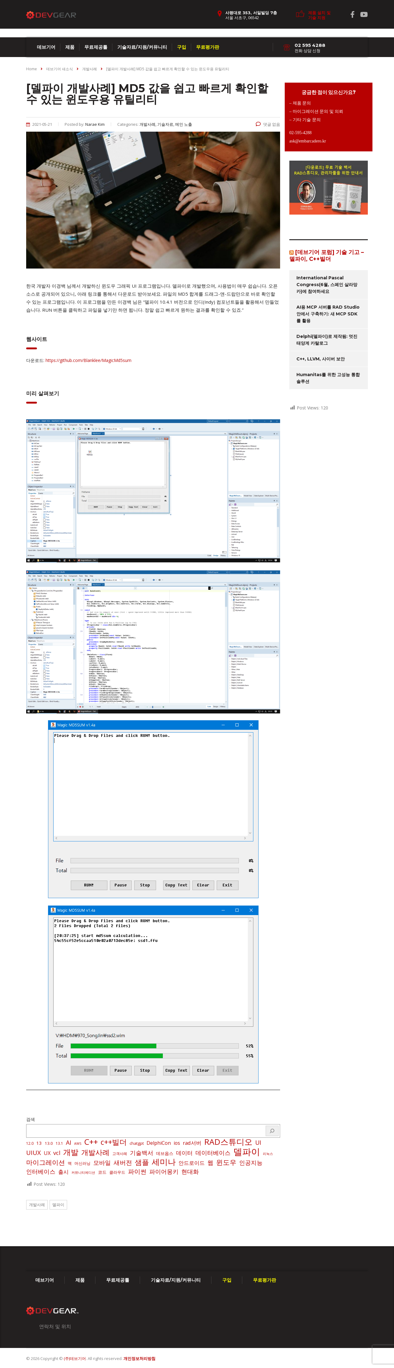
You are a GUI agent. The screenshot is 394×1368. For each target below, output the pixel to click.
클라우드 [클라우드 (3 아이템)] (117, 1172)
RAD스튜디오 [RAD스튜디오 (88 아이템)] (228, 1142)
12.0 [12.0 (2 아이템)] (30, 1143)
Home (31, 69)
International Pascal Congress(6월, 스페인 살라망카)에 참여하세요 (326, 284)
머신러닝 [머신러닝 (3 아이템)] (82, 1163)
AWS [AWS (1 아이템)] (77, 1143)
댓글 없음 (268, 124)
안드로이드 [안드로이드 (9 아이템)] (192, 1162)
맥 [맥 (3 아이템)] (70, 1163)
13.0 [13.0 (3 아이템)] (49, 1143)
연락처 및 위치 (55, 1326)
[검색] (272, 1131)
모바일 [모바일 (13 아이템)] (102, 1162)
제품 (69, 47)
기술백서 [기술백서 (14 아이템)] (141, 1153)
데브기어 (46, 47)
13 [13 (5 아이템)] (39, 1143)
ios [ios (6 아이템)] (177, 1143)
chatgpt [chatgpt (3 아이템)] (137, 1143)
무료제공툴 (95, 47)
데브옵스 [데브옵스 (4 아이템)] (164, 1153)
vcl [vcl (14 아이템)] (56, 1153)
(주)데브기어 (75, 1358)
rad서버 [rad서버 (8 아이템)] (192, 1142)
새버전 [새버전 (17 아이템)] (123, 1163)
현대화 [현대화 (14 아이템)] (190, 1172)
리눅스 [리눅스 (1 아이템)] (268, 1154)
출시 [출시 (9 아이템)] (63, 1171)
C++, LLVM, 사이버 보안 (320, 359)
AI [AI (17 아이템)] (68, 1143)
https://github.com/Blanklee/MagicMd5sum (88, 360)
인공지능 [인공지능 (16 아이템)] (251, 1163)
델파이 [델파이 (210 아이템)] (246, 1152)
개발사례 (37, 1204)
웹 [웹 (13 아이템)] (210, 1162)
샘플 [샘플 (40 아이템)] (142, 1162)
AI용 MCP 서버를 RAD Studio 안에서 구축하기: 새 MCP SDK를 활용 (328, 313)
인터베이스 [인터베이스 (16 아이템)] (40, 1172)
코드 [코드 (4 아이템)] (102, 1172)
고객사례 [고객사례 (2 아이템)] (119, 1153)
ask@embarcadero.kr (307, 141)
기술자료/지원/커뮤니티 (142, 47)
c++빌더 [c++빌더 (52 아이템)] (114, 1142)
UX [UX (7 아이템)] (47, 1153)
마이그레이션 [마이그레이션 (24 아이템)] (45, 1162)
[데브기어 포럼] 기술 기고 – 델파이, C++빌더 (326, 255)
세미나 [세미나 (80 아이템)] (164, 1162)
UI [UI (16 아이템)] (258, 1143)
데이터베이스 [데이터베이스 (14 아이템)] (213, 1153)
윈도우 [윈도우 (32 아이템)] (226, 1162)
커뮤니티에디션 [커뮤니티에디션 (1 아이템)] (83, 1172)
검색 (30, 1119)
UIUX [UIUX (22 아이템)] (33, 1152)
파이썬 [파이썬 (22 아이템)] (137, 1171)
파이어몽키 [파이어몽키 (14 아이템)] (164, 1172)
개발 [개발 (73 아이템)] (70, 1152)
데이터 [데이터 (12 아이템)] (184, 1152)
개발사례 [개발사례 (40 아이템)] (95, 1152)
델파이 (58, 1204)
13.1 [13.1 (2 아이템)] (59, 1143)
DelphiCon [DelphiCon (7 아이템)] (159, 1143)
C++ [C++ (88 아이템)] (91, 1142)
